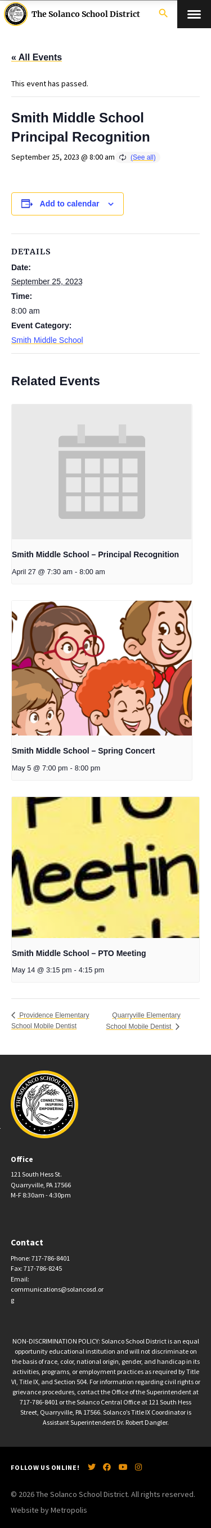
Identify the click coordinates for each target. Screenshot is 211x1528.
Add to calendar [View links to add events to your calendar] (70, 203)
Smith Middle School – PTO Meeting (79, 953)
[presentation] (102, 472)
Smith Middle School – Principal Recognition (95, 554)
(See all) (143, 157)
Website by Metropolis (49, 1510)
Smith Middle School (47, 340)
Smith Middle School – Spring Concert (83, 750)
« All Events (36, 57)
